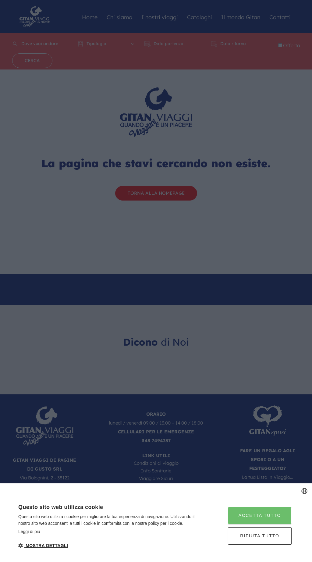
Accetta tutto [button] (260, 515)
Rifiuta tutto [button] (259, 535)
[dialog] (156, 522)
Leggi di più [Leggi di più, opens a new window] (29, 531)
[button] (107, 545)
